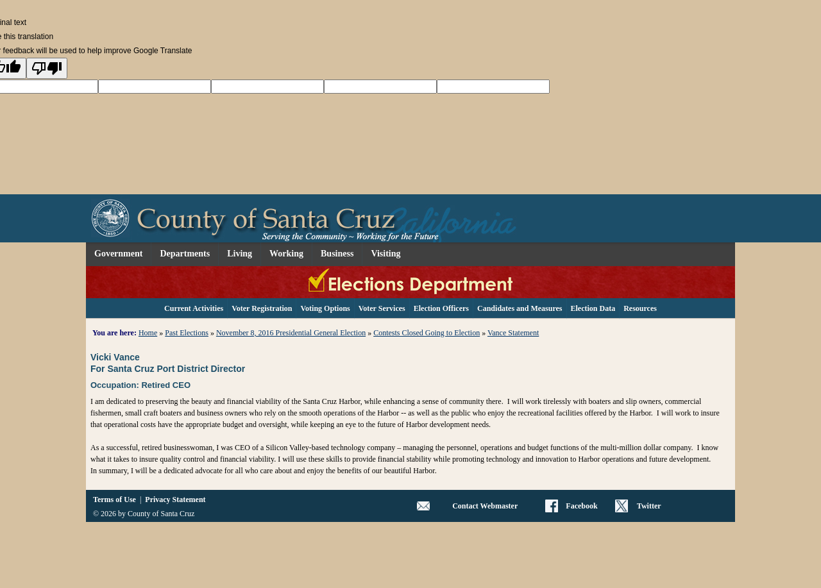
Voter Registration (262, 308)
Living (239, 253)
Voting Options (325, 308)
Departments (185, 253)
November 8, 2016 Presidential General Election (291, 332)
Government (118, 253)
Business (337, 253)
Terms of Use (114, 499)
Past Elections (186, 332)
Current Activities (193, 308)
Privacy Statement (175, 499)
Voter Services (382, 308)
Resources (640, 308)
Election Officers (441, 308)
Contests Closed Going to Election (426, 332)
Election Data (593, 308)
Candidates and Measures (519, 308)
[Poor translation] (46, 68)
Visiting (385, 253)
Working (286, 253)
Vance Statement (513, 332)
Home (148, 332)
